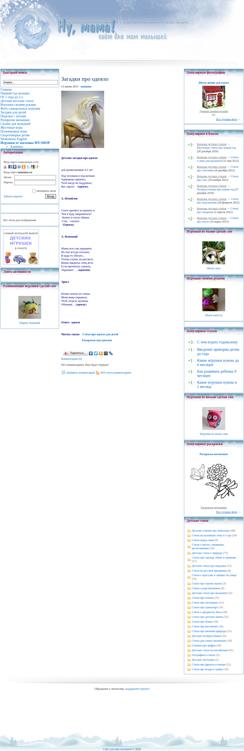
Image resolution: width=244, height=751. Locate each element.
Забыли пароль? (13, 196)
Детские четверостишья (206, 636)
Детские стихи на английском (210, 650)
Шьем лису (213, 268)
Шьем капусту (213, 315)
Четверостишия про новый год (215, 189)
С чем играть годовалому (217, 342)
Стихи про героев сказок (207, 583)
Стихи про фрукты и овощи (208, 664)
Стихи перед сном (203, 540)
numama (86, 86)
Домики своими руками (213, 111)
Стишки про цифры (204, 645)
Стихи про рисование (205, 626)
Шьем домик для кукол (213, 82)
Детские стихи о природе (207, 553)
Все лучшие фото (226, 119)
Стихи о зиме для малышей (217, 159)
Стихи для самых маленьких (209, 640)
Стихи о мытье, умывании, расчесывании (208, 546)
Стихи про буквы (202, 621)
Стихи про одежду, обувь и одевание (214, 557)
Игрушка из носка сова (214, 434)
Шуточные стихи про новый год (216, 147)
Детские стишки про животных (211, 530)
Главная (62, 22)
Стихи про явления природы (209, 631)
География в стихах (203, 655)
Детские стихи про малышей (209, 593)
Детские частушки (203, 659)
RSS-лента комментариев (116, 372)
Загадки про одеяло (177, 22)
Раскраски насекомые (214, 507)
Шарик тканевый (29, 323)
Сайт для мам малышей (117, 749)
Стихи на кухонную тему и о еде (211, 535)
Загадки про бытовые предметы (141, 22)
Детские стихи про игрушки (209, 566)
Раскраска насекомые (214, 454)
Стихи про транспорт (205, 607)
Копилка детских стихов (211, 144)
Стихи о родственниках (206, 588)
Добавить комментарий (80, 372)
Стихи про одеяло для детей (100, 334)
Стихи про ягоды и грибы (207, 669)
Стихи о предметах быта (207, 612)
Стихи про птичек (203, 597)
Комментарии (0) (71, 358)
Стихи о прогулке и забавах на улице (214, 575)
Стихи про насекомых (205, 602)
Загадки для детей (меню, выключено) (94, 22)
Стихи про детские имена (207, 617)
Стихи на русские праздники (209, 570)
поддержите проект (137, 688)
